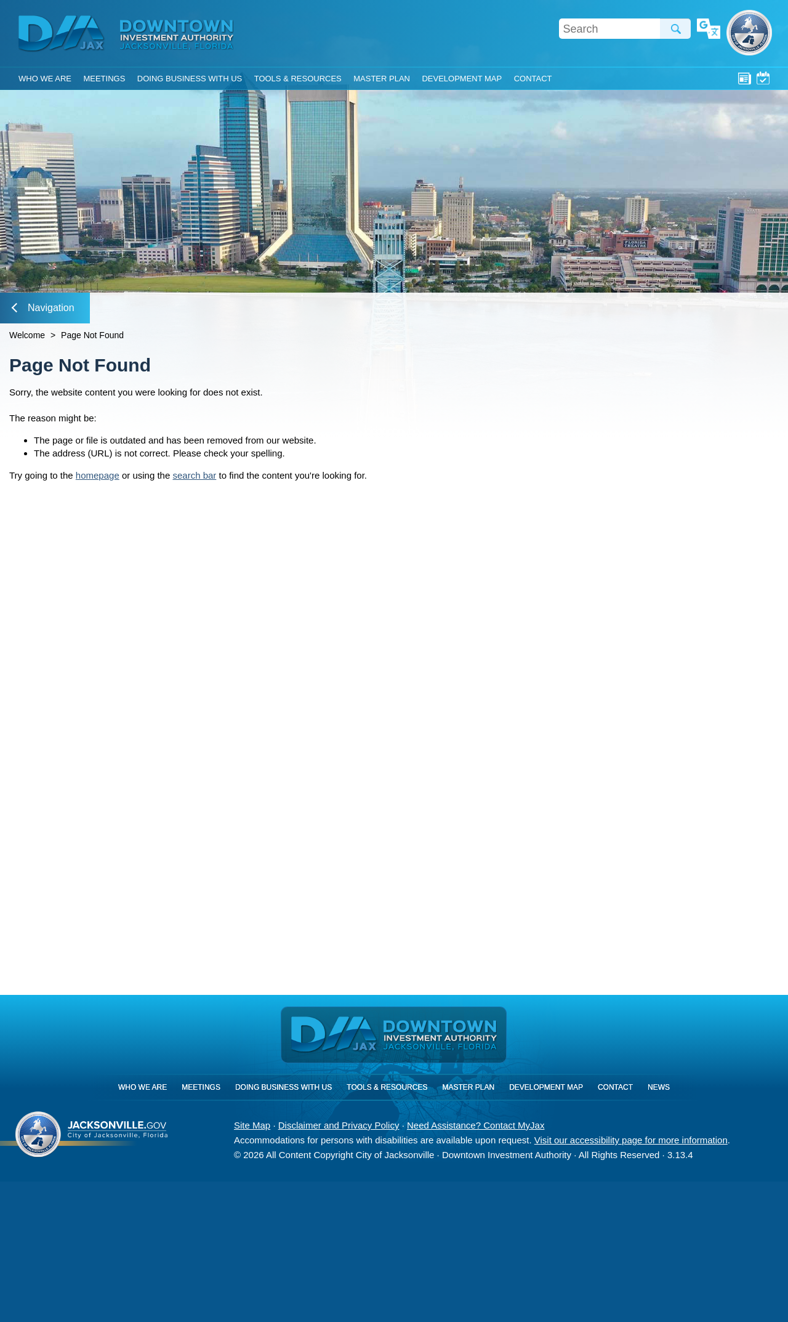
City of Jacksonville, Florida (749, 32)
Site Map (252, 1125)
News (744, 77)
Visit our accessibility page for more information (631, 1140)
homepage (97, 475)
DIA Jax (63, 33)
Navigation (43, 307)
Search (675, 28)
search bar (194, 475)
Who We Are (44, 78)
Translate (708, 29)
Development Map (462, 78)
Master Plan (381, 78)
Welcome (27, 335)
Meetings (763, 77)
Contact (533, 78)
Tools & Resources (298, 78)
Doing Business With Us (189, 78)
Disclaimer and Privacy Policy (339, 1125)
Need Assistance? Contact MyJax (475, 1125)
